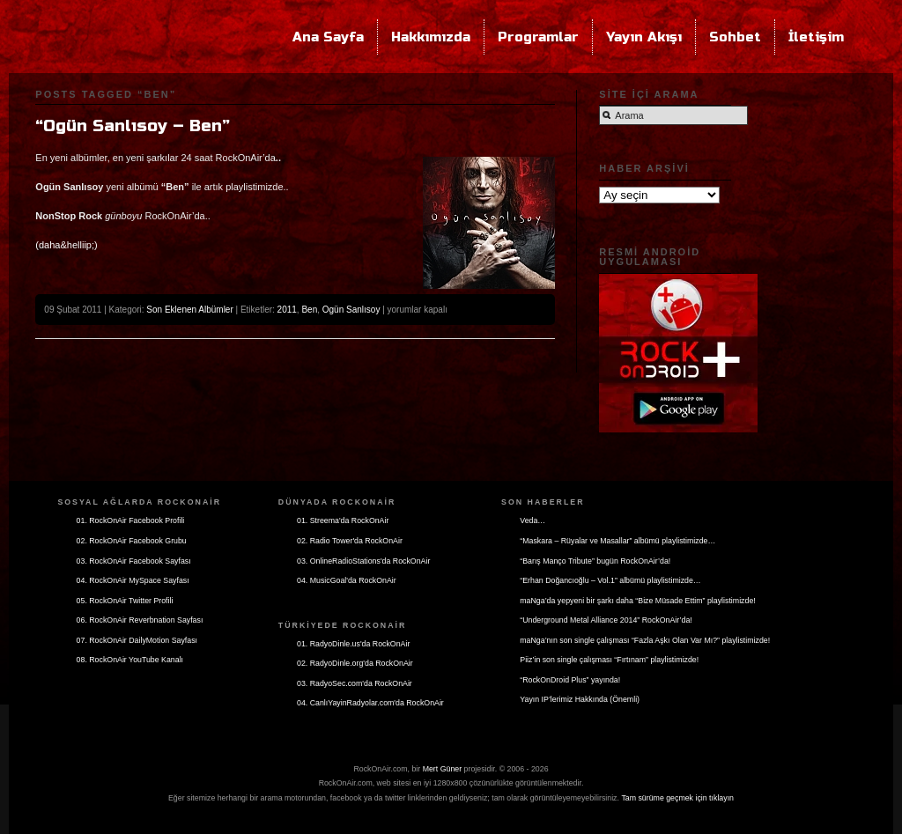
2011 (287, 309)
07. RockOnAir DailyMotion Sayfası (137, 640)
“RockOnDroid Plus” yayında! (570, 679)
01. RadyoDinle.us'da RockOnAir (353, 643)
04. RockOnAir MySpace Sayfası (133, 580)
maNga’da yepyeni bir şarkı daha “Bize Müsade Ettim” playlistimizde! (637, 600)
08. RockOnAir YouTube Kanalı (130, 659)
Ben (309, 309)
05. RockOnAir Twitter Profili (125, 600)
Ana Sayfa (328, 37)
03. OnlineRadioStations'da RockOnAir (363, 561)
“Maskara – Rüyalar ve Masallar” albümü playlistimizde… (617, 540)
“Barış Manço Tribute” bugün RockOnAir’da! (595, 561)
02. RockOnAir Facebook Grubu (132, 540)
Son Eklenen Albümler (189, 309)
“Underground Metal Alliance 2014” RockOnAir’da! (605, 620)
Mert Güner (442, 768)
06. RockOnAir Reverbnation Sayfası (140, 620)
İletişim (816, 37)
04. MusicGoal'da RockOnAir (346, 580)
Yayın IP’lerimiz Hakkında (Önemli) (580, 699)
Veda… (532, 520)
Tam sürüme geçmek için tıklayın (677, 797)
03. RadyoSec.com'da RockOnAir (354, 683)
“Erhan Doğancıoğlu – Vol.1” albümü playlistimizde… (610, 580)
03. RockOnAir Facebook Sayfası (134, 561)
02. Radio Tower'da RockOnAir (350, 540)
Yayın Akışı (644, 37)
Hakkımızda (430, 37)
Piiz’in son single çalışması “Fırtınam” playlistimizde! (609, 659)
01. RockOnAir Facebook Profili (131, 520)
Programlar (538, 37)
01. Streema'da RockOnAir (342, 520)
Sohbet (735, 37)
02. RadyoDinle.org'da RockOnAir (355, 663)
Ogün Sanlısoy (351, 309)
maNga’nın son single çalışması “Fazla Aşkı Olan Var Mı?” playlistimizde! (645, 640)
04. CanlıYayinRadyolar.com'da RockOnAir (370, 702)
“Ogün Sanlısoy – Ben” (132, 126)
